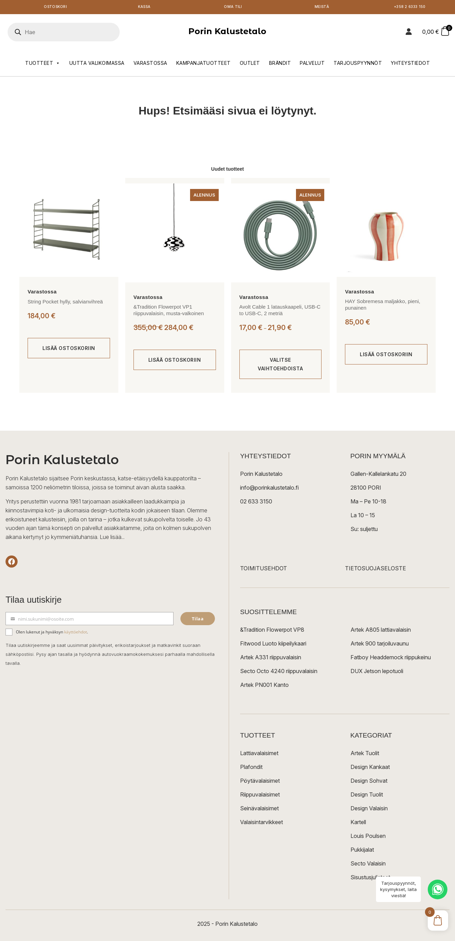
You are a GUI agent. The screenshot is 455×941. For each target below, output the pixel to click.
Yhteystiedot (410, 64)
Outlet (250, 64)
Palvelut (312, 64)
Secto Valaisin (368, 864)
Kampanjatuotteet (203, 64)
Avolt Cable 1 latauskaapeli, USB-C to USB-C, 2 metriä (280, 311)
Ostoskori (55, 8)
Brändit (280, 64)
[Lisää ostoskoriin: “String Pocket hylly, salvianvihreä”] (69, 349)
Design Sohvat (368, 782)
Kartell (358, 823)
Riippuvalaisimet (260, 795)
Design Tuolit (366, 795)
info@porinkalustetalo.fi (269, 488)
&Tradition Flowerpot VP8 (272, 631)
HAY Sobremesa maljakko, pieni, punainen (382, 306)
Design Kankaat (370, 768)
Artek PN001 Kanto (264, 686)
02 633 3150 (256, 502)
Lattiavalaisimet (259, 754)
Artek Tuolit (364, 754)
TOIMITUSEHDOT (263, 569)
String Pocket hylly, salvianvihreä (65, 303)
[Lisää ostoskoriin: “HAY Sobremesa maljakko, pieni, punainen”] (386, 356)
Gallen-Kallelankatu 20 (378, 475)
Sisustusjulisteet (370, 878)
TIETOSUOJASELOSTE (375, 569)
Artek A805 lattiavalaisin (380, 631)
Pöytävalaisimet (260, 782)
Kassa (144, 8)
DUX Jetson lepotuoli (376, 672)
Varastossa (150, 64)
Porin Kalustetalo (227, 33)
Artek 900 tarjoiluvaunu (379, 644)
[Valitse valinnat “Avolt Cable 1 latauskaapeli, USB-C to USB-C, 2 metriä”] (280, 365)
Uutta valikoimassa (97, 64)
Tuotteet (42, 64)
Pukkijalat (362, 851)
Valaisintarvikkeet (261, 823)
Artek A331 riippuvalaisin (270, 658)
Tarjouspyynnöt (358, 64)
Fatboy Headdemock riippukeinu (390, 658)
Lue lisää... (112, 538)
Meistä (321, 8)
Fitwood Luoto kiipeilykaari (273, 644)
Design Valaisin (369, 809)
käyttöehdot (75, 633)
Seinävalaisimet (259, 809)
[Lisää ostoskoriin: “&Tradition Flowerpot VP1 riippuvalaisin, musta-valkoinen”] (174, 361)
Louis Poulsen (368, 837)
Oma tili (233, 8)
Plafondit (251, 768)
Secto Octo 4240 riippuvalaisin (278, 672)
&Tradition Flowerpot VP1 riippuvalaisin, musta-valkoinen (168, 311)
